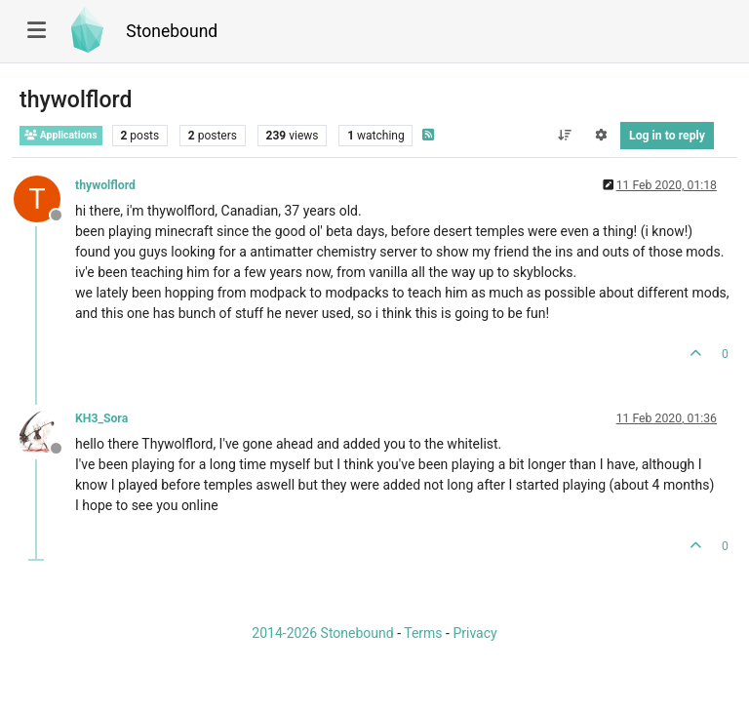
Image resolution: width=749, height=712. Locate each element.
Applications (61, 135)
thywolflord (105, 185)
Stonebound (171, 31)
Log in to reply (667, 135)
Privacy (474, 633)
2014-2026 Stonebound (322, 633)
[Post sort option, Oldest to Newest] (564, 135)
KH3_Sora (101, 418)
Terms (423, 633)
